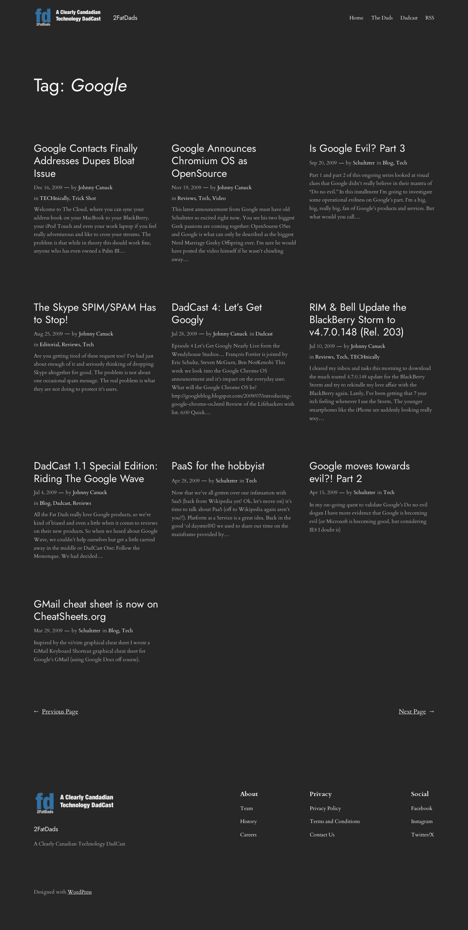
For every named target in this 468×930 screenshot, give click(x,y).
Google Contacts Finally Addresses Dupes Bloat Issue (85, 160)
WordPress (80, 892)
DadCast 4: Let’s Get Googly (217, 313)
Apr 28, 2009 (186, 480)
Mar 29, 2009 (48, 630)
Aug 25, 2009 (48, 333)
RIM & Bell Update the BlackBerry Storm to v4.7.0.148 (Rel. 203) (357, 319)
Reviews (186, 198)
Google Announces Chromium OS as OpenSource (214, 160)
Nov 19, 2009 (186, 187)
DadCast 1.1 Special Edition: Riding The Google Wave (96, 472)
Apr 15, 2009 (323, 492)
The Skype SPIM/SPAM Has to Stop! (95, 313)
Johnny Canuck (95, 187)
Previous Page (56, 712)
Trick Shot (84, 198)
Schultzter (364, 162)
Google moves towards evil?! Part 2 (359, 472)
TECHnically (54, 198)
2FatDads (125, 17)
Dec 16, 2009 (48, 187)
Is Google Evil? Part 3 (357, 148)
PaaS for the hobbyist (218, 466)
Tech (204, 198)
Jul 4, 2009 (45, 492)
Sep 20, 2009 (323, 162)
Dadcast (264, 333)
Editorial (49, 344)
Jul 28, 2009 (184, 333)
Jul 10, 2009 (322, 346)
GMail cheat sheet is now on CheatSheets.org (96, 610)
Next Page (416, 712)
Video (219, 198)
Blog (388, 162)
